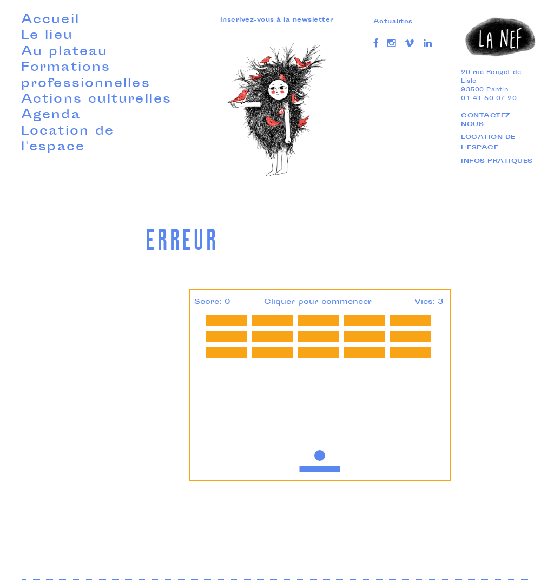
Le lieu (47, 36)
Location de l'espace (67, 140)
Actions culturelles (96, 100)
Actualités (393, 22)
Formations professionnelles (85, 76)
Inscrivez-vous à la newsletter (277, 20)
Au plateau (64, 52)
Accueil (50, 20)
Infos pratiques (497, 161)
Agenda (51, 116)
